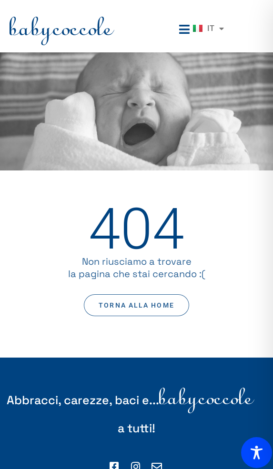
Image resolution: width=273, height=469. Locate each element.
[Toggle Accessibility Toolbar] (256, 452)
